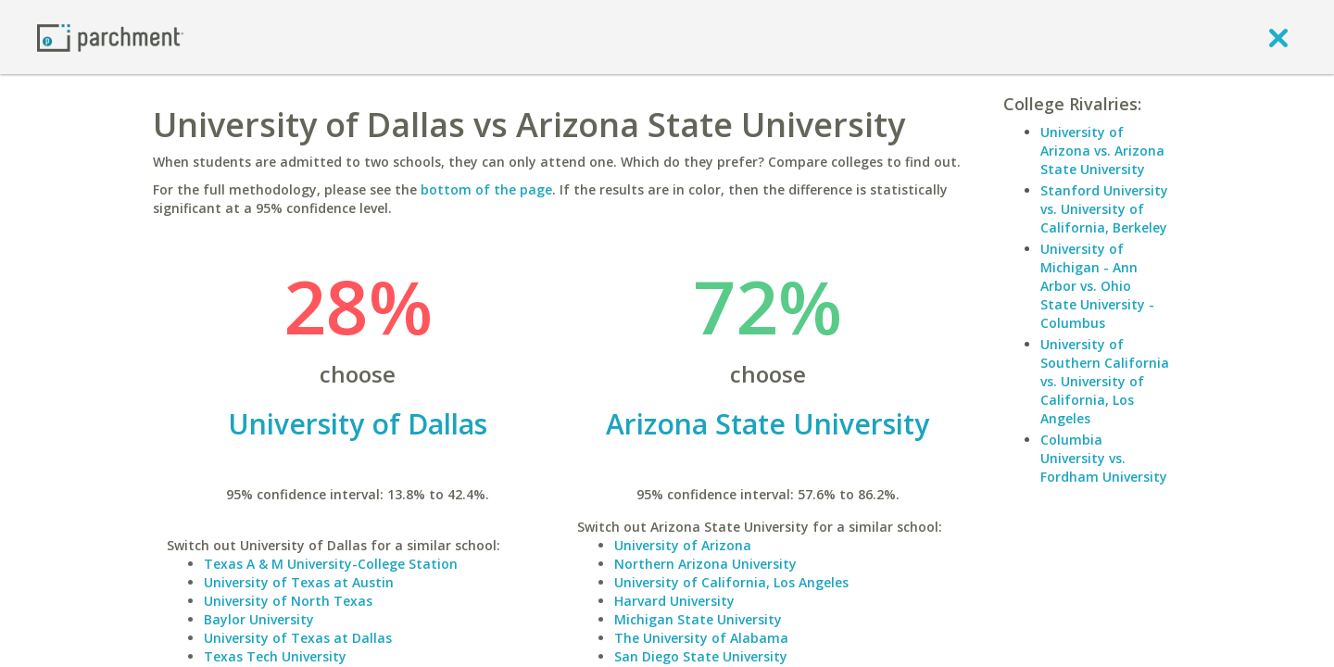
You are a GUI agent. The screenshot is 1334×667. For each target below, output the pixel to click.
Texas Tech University (275, 656)
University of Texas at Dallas (298, 638)
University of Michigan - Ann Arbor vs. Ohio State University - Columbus (1097, 286)
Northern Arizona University (705, 564)
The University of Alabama (701, 638)
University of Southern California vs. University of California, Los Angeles (1104, 381)
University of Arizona (682, 545)
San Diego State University (700, 656)
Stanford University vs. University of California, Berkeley (1104, 209)
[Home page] (110, 36)
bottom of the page (486, 189)
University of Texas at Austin (299, 582)
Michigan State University (698, 619)
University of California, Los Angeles (731, 582)
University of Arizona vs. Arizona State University (1102, 150)
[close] (1278, 37)
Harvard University (674, 601)
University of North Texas (288, 601)
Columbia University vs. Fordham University (1103, 458)
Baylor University (259, 619)
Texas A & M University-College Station (331, 564)
